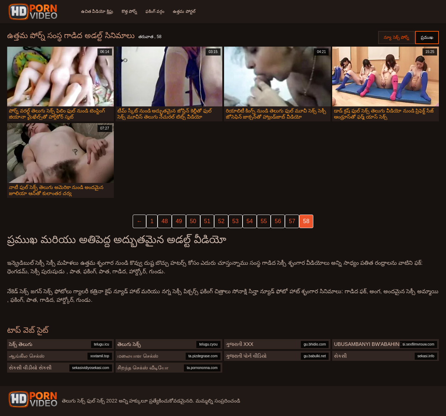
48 (164, 221)
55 (264, 221)
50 (193, 221)
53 (235, 221)
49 (179, 221)
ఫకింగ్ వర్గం (154, 11)
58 (306, 221)
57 (292, 221)
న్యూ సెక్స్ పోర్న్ (396, 37)
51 (207, 221)
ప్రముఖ (427, 37)
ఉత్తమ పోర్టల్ (184, 11)
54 (249, 221)
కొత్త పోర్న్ (129, 11)
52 (221, 221)
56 (278, 221)
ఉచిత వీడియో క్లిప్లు (97, 11)
